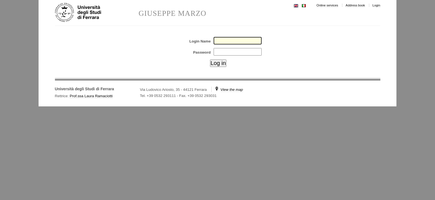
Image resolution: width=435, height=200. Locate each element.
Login (376, 5)
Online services (327, 5)
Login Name (200, 41)
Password (202, 52)
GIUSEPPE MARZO (172, 13)
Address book (355, 5)
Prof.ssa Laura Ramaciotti (91, 96)
